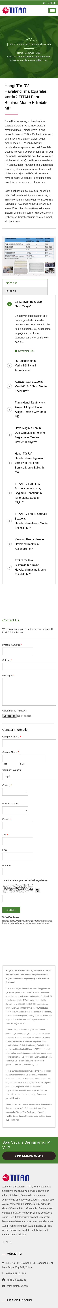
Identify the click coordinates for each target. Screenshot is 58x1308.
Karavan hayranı (12, 1108)
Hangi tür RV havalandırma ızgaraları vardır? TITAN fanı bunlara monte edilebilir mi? (29, 58)
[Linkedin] (11, 1242)
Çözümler (29, 53)
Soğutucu (37, 1108)
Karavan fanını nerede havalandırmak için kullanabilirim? (29, 544)
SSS (38, 53)
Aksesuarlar (10, 1112)
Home (20, 53)
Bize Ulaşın (46, 1116)
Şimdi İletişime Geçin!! (29, 1155)
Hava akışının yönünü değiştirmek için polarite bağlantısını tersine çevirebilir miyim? (30, 435)
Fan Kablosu (32, 1112)
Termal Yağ (21, 1112)
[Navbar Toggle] (52, 10)
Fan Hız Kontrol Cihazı (15, 1116)
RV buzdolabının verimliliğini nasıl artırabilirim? (25, 365)
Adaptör (41, 1112)
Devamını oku (24, 351)
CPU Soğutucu (26, 1108)
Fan (44, 1108)
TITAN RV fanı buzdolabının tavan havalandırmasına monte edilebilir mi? (30, 567)
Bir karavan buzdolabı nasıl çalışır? (29, 304)
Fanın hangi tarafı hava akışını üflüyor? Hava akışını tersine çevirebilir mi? (30, 409)
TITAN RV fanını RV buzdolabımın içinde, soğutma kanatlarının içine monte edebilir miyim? (28, 493)
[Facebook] (3, 1242)
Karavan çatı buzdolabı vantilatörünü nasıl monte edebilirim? (31, 386)
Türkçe (51, 3)
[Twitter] (7, 1242)
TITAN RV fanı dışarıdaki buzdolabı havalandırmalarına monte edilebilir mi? (31, 520)
